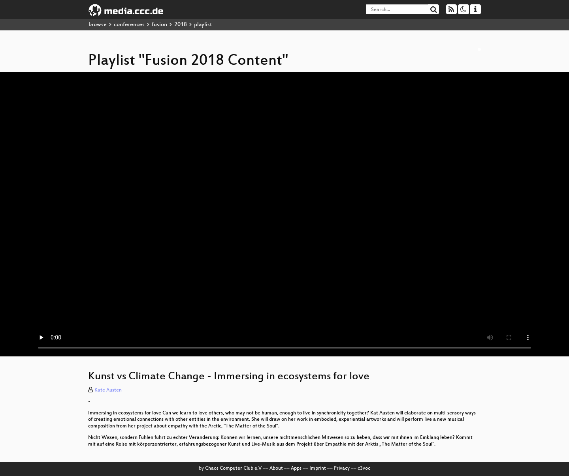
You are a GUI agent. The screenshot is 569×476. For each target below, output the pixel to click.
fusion (159, 24)
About (276, 468)
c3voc (364, 468)
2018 (180, 24)
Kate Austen (108, 390)
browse (98, 24)
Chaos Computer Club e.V (233, 468)
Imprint (317, 468)
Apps (296, 468)
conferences (129, 24)
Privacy (342, 468)
